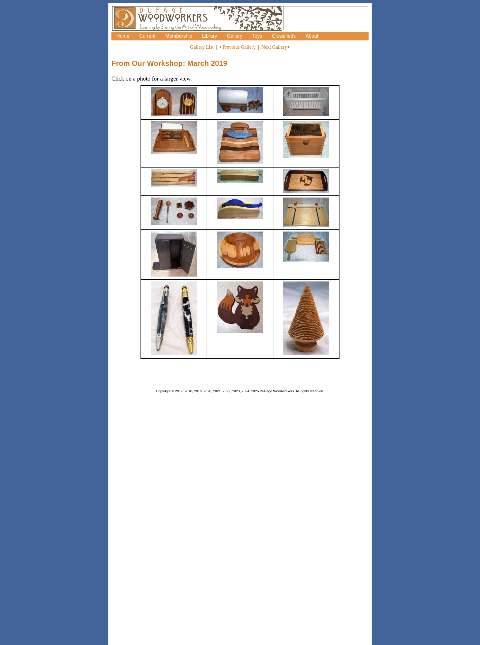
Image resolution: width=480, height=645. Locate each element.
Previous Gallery (239, 47)
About (312, 36)
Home (122, 36)
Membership (178, 36)
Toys (257, 36)
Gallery (234, 36)
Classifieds (284, 36)
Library (209, 36)
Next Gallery (275, 47)
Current (147, 36)
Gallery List (202, 47)
